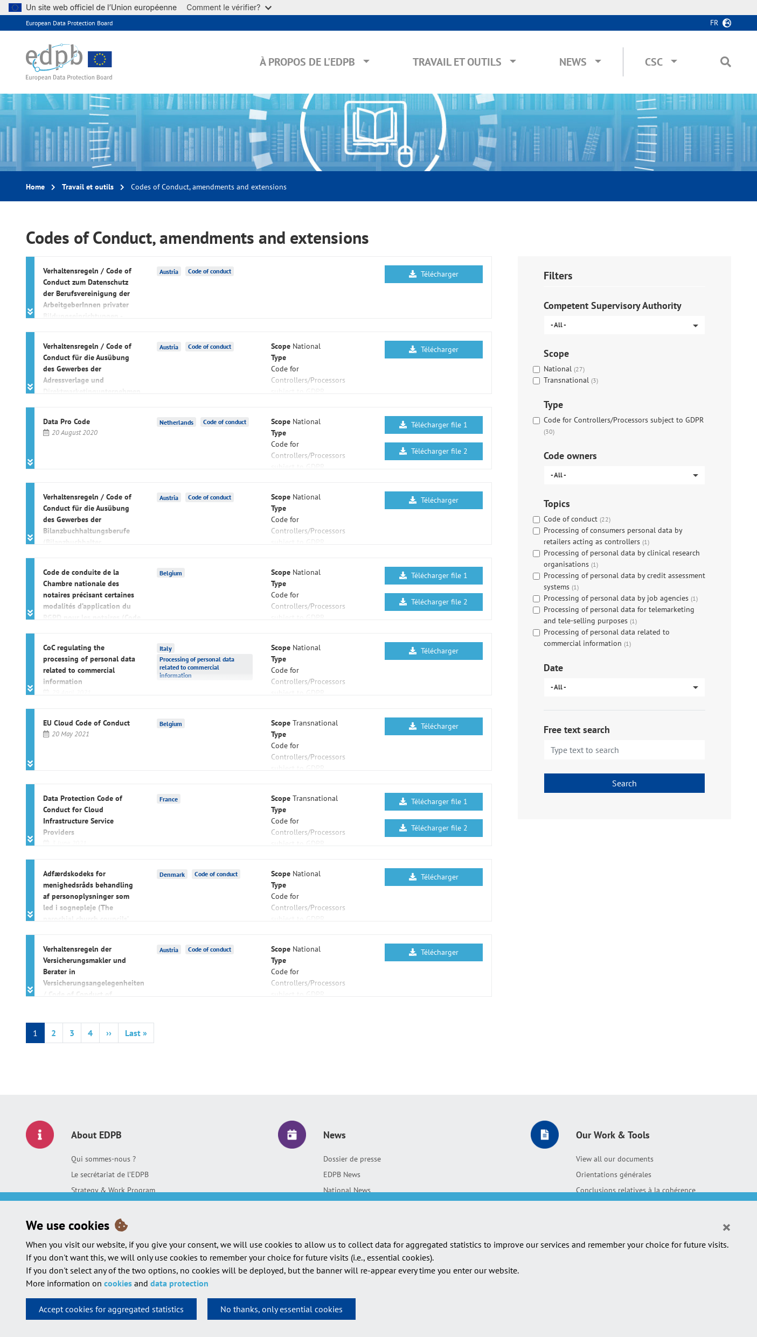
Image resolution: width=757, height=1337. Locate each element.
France (168, 798)
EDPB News (341, 1174)
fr (714, 22)
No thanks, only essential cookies (281, 1309)
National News (347, 1190)
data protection (179, 1283)
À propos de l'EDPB (307, 62)
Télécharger (434, 274)
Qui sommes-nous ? (103, 1159)
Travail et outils (457, 62)
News (573, 62)
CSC (654, 62)
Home (35, 187)
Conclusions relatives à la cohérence (636, 1190)
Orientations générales (613, 1174)
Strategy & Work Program (113, 1190)
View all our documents (615, 1159)
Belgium (170, 572)
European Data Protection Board (69, 23)
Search (624, 783)
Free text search (577, 729)
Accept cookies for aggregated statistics (111, 1309)
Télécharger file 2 (433, 451)
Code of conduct (209, 271)
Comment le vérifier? (228, 7)
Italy (165, 648)
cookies (118, 1283)
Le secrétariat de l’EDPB (110, 1174)
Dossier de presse (352, 1159)
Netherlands (176, 422)
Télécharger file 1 (433, 425)
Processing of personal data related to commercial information (196, 667)
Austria (168, 271)
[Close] (726, 1226)
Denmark (172, 874)
